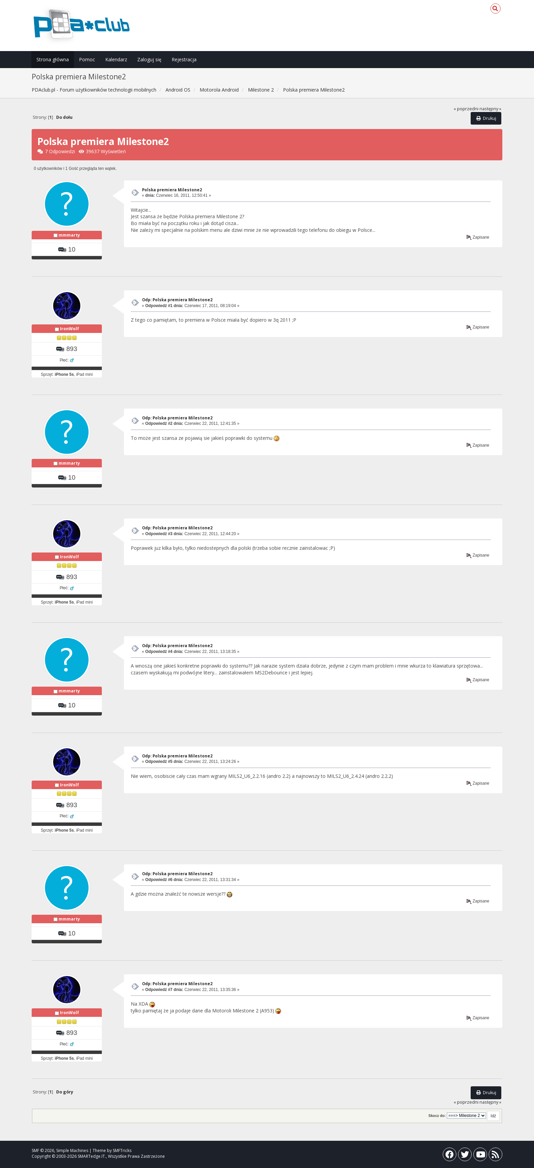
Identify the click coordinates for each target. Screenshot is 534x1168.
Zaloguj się (149, 59)
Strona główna (52, 59)
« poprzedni (466, 109)
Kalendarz (116, 59)
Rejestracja (184, 59)
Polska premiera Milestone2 (172, 189)
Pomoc (87, 59)
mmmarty (69, 235)
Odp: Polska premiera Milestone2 (177, 299)
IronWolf (69, 329)
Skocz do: (437, 1116)
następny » (490, 109)
